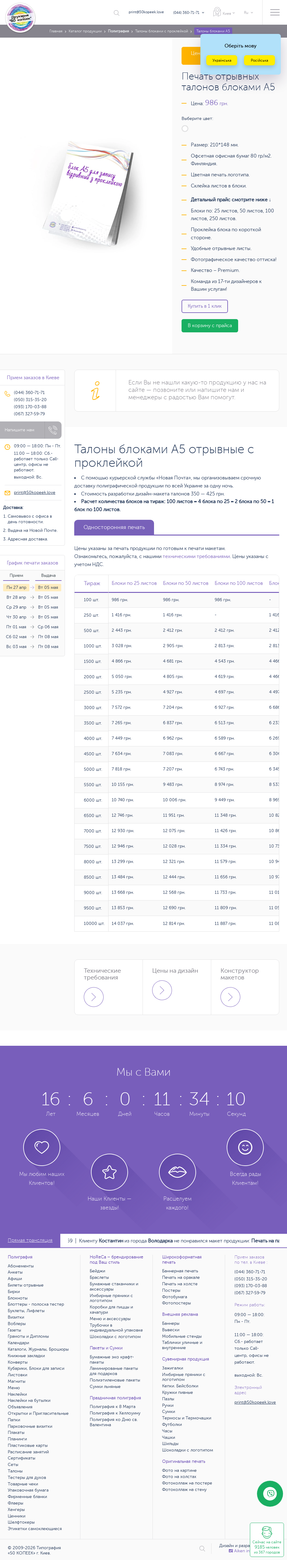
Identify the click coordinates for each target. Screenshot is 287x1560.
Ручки (167, 1405)
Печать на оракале (181, 1277)
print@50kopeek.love (146, 12)
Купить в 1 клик (205, 306)
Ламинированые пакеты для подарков (114, 1371)
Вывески (170, 1330)
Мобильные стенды (182, 1336)
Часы (167, 1431)
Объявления (20, 1407)
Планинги (17, 1439)
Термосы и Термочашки (186, 1418)
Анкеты (15, 1272)
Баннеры (170, 1323)
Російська (259, 60)
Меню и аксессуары (110, 1318)
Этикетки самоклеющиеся (35, 1528)
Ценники (16, 1516)
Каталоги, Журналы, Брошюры (38, 1349)
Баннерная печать (180, 1271)
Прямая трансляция (30, 1240)
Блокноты (18, 1298)
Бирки (14, 1291)
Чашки (168, 1437)
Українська (221, 60)
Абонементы (21, 1266)
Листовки (17, 1375)
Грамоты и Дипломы (28, 1336)
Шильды (170, 1443)
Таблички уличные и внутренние (182, 1345)
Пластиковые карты (28, 1445)
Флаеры (15, 1503)
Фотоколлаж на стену (184, 1489)
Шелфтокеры (21, 1522)
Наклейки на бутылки (29, 1400)
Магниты (16, 1381)
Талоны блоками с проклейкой (161, 31)
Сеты (13, 1464)
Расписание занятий (28, 1452)
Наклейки (17, 1394)
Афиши (15, 1278)
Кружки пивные (177, 1392)
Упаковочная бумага (28, 1490)
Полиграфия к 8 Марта (112, 1406)
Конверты (18, 1362)
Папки (14, 1420)
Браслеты (99, 1277)
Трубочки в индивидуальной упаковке (116, 1328)
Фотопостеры (176, 1303)
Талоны (15, 1471)
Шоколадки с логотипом (115, 1336)
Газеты (14, 1330)
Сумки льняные (105, 1386)
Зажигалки (172, 1368)
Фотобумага (174, 1297)
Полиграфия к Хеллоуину (115, 1413)
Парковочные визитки (30, 1426)
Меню (14, 1388)
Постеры (171, 1290)
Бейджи (97, 1271)
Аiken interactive (248, 1551)
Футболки (172, 1424)
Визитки (16, 1317)
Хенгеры (16, 1509)
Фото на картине (179, 1470)
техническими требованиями (196, 556)
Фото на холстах (179, 1476)
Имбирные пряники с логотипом (111, 1298)
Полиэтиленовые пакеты (115, 1380)
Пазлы (168, 1399)
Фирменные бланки (27, 1496)
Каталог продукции (85, 31)
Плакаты (16, 1432)
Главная (55, 31)
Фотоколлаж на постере (187, 1483)
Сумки (168, 1411)
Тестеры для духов (27, 1477)
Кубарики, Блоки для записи (36, 1368)
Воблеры (17, 1323)
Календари (18, 1342)
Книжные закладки (26, 1355)
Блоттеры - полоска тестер (36, 1304)
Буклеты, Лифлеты (26, 1310)
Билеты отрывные (26, 1285)
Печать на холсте (180, 1284)
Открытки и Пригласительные (38, 1413)
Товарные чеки (23, 1484)
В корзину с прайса (210, 325)
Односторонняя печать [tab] (114, 527)
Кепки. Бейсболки (180, 1386)
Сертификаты (21, 1458)
